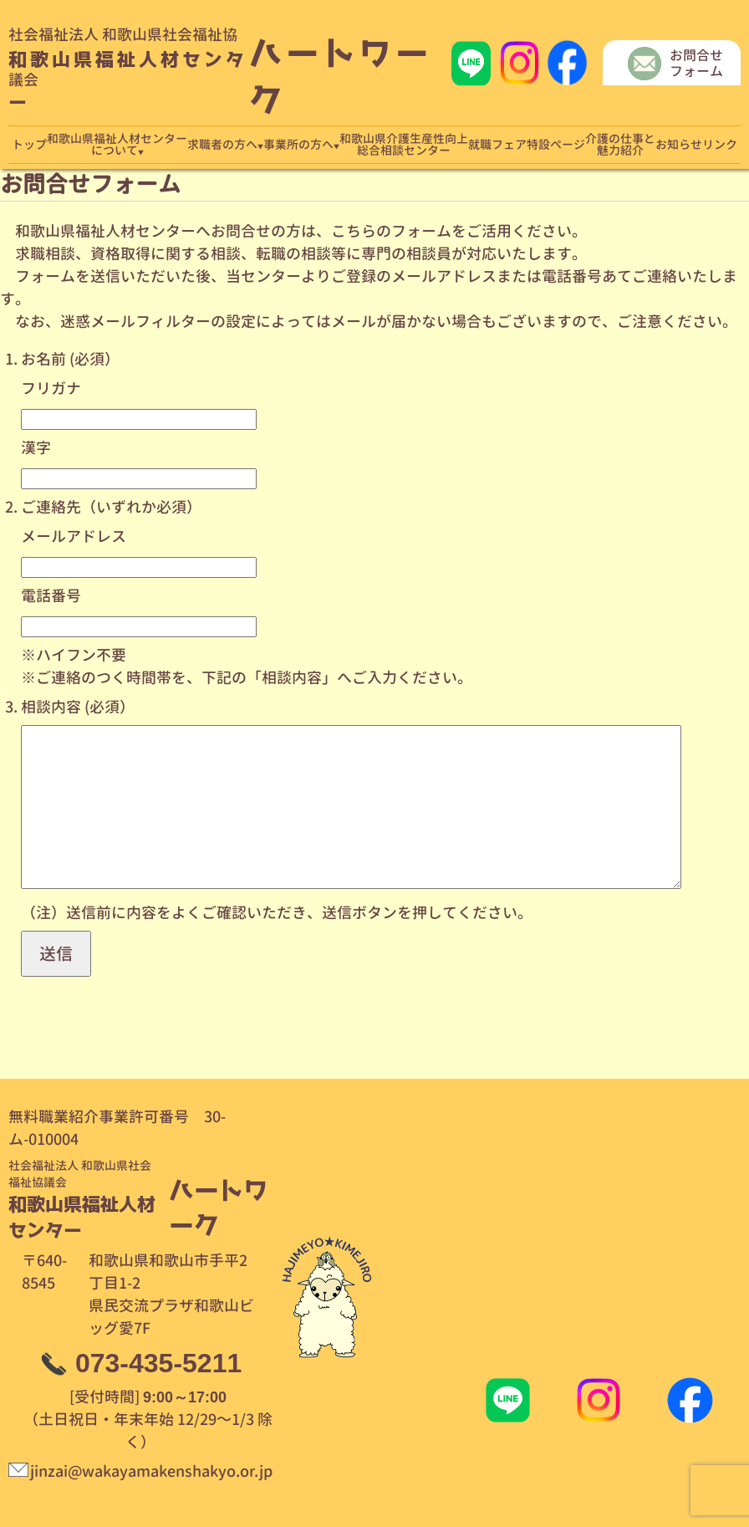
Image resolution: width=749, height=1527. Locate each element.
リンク (719, 145)
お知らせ (678, 145)
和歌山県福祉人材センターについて (117, 144)
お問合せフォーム (696, 64)
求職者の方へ (222, 145)
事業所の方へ (298, 145)
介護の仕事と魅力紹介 (620, 144)
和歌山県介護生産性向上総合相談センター (403, 144)
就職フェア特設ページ (526, 145)
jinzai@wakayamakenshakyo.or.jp (151, 1471)
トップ (29, 145)
